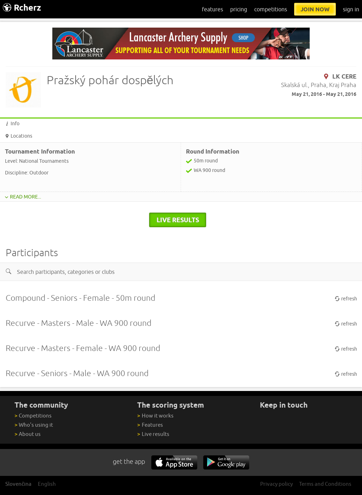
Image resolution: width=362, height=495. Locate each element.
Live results (153, 434)
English (47, 484)
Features (150, 425)
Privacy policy (276, 484)
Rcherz (22, 7)
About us (27, 434)
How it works (155, 416)
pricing (238, 9)
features (212, 9)
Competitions (33, 416)
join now (314, 9)
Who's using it (33, 425)
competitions (270, 9)
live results (178, 219)
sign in (351, 9)
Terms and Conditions (325, 484)
